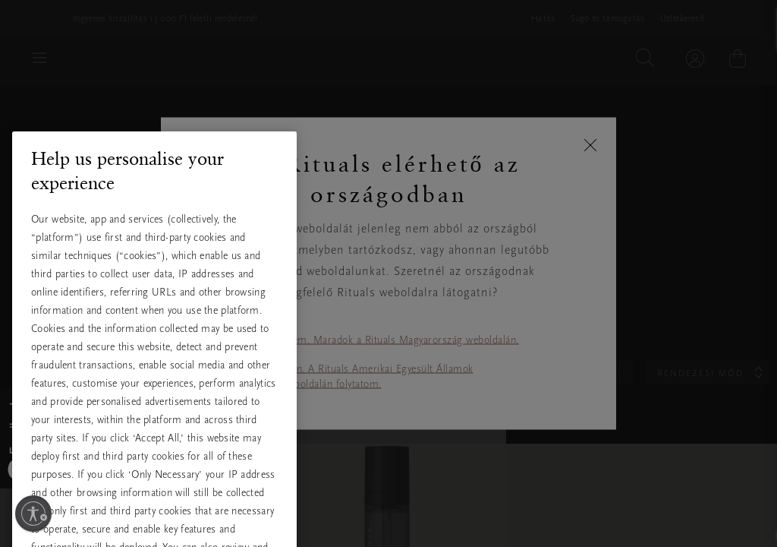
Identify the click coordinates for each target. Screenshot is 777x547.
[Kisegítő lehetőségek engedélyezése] (33, 513)
